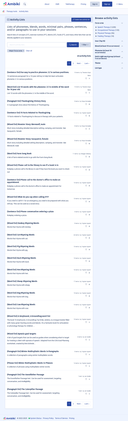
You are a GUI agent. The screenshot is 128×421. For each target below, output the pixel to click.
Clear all (29, 51)
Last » (86, 63)
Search (73, 45)
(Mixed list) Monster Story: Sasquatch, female (27, 139)
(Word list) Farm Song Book (19, 153)
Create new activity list (81, 19)
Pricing (83, 4)
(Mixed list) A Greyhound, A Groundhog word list (28, 316)
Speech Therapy (104, 27)
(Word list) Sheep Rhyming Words (22, 281)
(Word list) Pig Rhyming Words (20, 246)
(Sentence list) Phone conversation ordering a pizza (30, 211)
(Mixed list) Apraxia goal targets (21, 334)
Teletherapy (70, 4)
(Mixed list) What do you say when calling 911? (28, 197)
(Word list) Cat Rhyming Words (20, 235)
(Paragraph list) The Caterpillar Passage (25, 389)
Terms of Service (61, 418)
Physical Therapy (104, 33)
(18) (106, 36)
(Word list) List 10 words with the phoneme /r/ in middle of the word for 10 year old (38, 88)
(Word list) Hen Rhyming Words (21, 269)
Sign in (95, 4)
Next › (79, 63)
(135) (108, 30)
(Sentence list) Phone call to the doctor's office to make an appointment (33, 181)
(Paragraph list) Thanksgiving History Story (26, 101)
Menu (119, 4)
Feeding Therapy (104, 36)
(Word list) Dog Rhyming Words (21, 293)
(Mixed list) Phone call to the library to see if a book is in (32, 165)
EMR (57, 4)
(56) (106, 33)
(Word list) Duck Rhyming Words (21, 258)
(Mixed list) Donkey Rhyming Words (23, 223)
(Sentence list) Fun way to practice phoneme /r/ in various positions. (38, 72)
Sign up (107, 4)
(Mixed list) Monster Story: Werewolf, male (26, 124)
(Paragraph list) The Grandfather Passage (25, 374)
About (47, 4)
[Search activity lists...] (36, 44)
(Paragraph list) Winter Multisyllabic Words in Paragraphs (33, 351)
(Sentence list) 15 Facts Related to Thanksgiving (28, 112)
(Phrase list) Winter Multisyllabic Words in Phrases (30, 363)
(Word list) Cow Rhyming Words (21, 304)
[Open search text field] (24, 4)
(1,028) (107, 27)
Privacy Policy (48, 418)
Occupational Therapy (106, 30)
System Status (36, 418)
